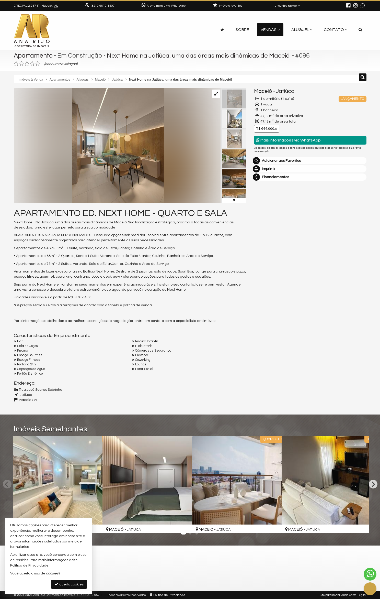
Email (261, 321)
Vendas (270, 30)
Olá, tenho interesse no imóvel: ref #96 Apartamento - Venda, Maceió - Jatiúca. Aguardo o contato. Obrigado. (310, 287)
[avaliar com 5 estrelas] (37, 63)
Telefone (264, 339)
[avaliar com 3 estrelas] (27, 63)
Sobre (242, 30)
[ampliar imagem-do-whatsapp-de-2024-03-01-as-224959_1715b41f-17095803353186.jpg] (89, 145)
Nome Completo (270, 303)
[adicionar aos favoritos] (93, 524)
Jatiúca (285, 91)
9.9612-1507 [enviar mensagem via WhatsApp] (103, 5)
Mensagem (266, 275)
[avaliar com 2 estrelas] (21, 63)
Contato (335, 30)
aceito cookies (69, 584)
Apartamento (33, 55)
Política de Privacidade (169, 595)
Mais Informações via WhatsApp (288, 140)
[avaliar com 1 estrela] (16, 63)
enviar (352, 357)
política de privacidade (322, 361)
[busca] (360, 29)
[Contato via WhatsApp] (370, 574)
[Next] (373, 484)
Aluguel (301, 30)
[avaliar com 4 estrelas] (32, 63)
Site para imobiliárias (334, 595)
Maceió (263, 91)
